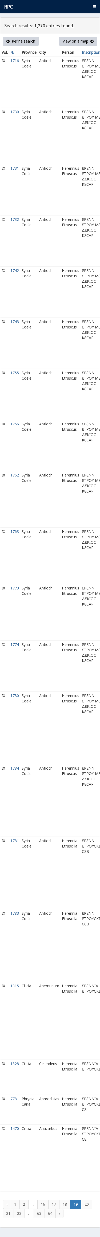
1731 (14, 168)
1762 (14, 475)
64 (50, 1213)
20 (87, 1204)
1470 (14, 1128)
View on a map (78, 41)
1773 (14, 588)
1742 (14, 270)
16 (43, 1204)
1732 (14, 219)
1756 (14, 423)
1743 (14, 321)
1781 (14, 840)
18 (65, 1204)
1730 (14, 111)
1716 (14, 60)
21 (8, 1213)
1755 (14, 372)
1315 (14, 985)
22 (19, 1213)
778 (13, 1098)
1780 (14, 695)
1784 (14, 768)
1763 (14, 531)
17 (54, 1204)
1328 (14, 1063)
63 (39, 1213)
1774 (14, 644)
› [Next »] (59, 1213)
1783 (14, 913)
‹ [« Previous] (6, 1204)
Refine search (20, 41)
